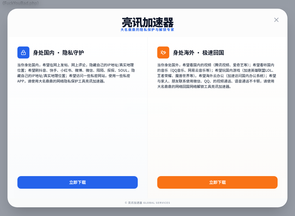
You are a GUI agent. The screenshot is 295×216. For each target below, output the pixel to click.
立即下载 (77, 182)
